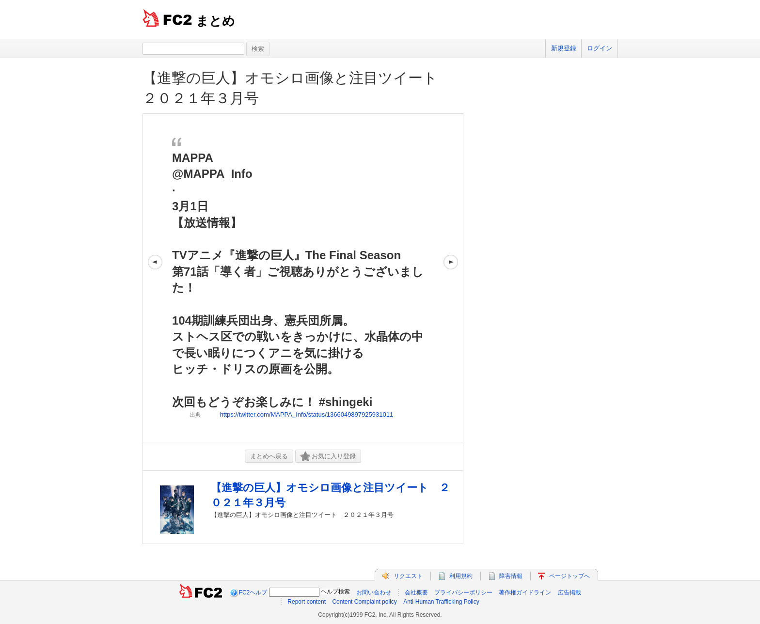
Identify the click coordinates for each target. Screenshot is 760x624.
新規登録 (563, 48)
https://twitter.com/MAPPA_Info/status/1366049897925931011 (307, 414)
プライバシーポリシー (463, 592)
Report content (306, 601)
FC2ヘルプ (253, 592)
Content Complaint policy (364, 601)
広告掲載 (569, 592)
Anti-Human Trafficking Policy (441, 601)
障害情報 (510, 576)
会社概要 (416, 592)
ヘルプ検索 (335, 591)
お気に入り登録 (328, 457)
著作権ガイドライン (525, 592)
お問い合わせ (373, 592)
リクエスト (408, 576)
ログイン (599, 48)
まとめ (215, 21)
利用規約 (461, 576)
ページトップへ (569, 576)
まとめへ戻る (269, 456)
